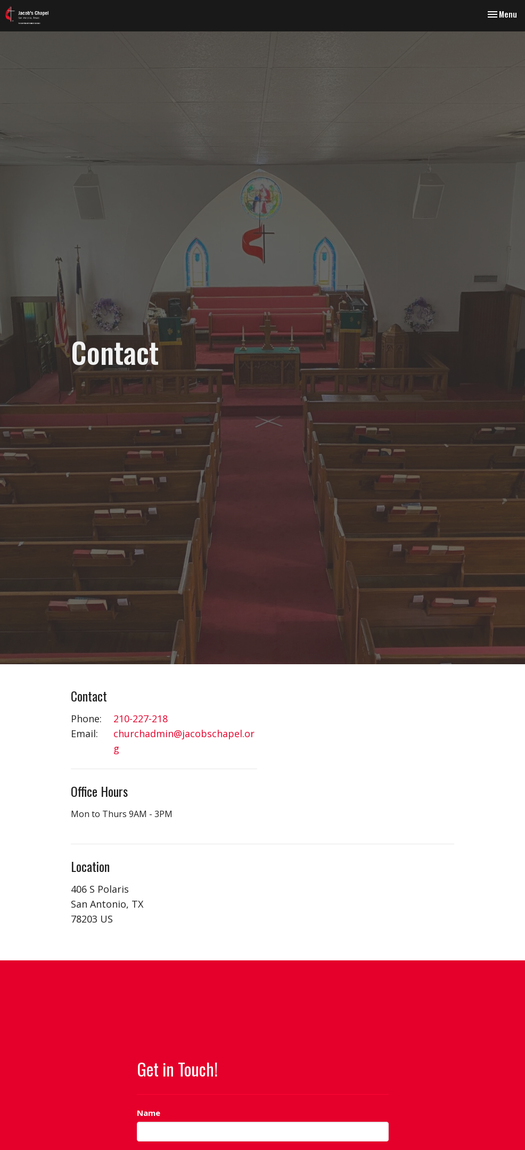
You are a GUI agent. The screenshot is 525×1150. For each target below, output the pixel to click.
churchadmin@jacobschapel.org (184, 741)
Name (148, 1112)
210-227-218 (140, 718)
